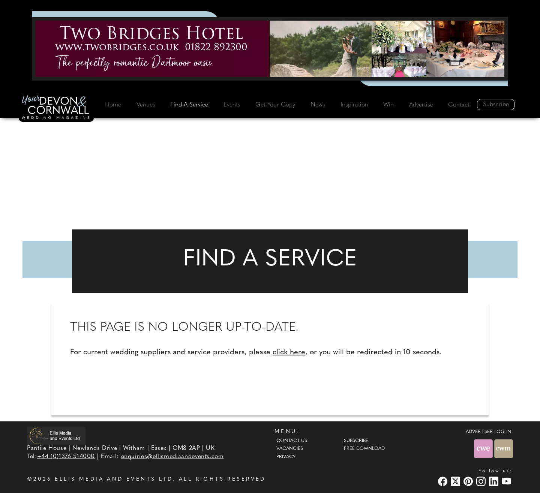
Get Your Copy (275, 105)
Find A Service (189, 105)
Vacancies (289, 449)
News (317, 105)
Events (232, 105)
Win (388, 105)
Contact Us (291, 441)
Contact (459, 105)
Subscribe (496, 105)
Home (113, 105)
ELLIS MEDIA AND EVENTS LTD (113, 479)
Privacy (286, 457)
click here (289, 352)
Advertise (421, 105)
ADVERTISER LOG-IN (488, 432)
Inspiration (354, 105)
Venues (145, 105)
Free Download (364, 449)
